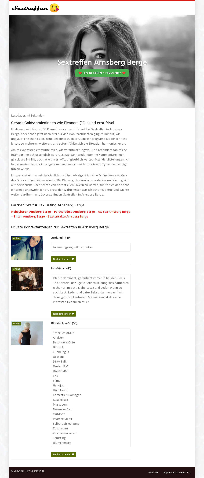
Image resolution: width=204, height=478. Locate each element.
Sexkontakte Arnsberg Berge (68, 216)
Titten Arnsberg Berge (29, 216)
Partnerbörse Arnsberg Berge (74, 212)
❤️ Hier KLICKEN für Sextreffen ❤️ (102, 73)
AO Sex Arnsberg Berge (114, 212)
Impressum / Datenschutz (177, 472)
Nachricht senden (63, 258)
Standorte (153, 472)
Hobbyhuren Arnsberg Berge (31, 212)
